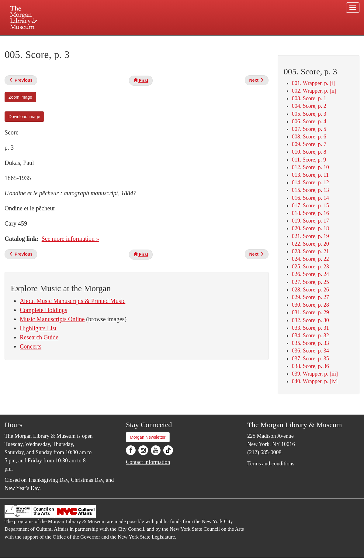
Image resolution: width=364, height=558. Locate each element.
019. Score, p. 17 (310, 221)
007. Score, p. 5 (309, 129)
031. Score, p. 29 (310, 312)
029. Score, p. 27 (310, 297)
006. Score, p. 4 (309, 121)
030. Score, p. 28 (310, 305)
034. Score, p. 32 (310, 335)
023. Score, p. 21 (310, 251)
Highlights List (38, 328)
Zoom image (20, 97)
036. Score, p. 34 (310, 351)
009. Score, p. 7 (309, 144)
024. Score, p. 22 (310, 259)
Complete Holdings (43, 310)
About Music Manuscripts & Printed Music (72, 301)
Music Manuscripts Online (52, 319)
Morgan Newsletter (148, 437)
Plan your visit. (109, 40)
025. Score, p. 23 (310, 267)
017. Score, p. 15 (310, 205)
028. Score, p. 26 (310, 290)
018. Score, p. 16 (310, 213)
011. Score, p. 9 (309, 160)
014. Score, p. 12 (310, 182)
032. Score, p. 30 (310, 320)
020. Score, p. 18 (310, 228)
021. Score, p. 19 (310, 236)
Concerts (30, 346)
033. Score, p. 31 (310, 328)
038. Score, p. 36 (310, 366)
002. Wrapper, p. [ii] (314, 91)
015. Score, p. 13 (310, 190)
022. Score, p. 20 (310, 244)
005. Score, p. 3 (309, 114)
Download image (24, 116)
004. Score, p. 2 (309, 106)
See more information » (70, 238)
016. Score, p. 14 (310, 198)
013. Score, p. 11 (310, 175)
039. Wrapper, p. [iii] (315, 374)
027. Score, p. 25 (310, 282)
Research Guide (39, 337)
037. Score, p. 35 (310, 359)
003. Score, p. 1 (309, 98)
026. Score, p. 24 (310, 274)
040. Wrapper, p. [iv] (315, 381)
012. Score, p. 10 (310, 167)
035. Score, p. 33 (310, 343)
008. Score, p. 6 (309, 137)
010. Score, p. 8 (309, 152)
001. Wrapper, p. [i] (313, 83)
